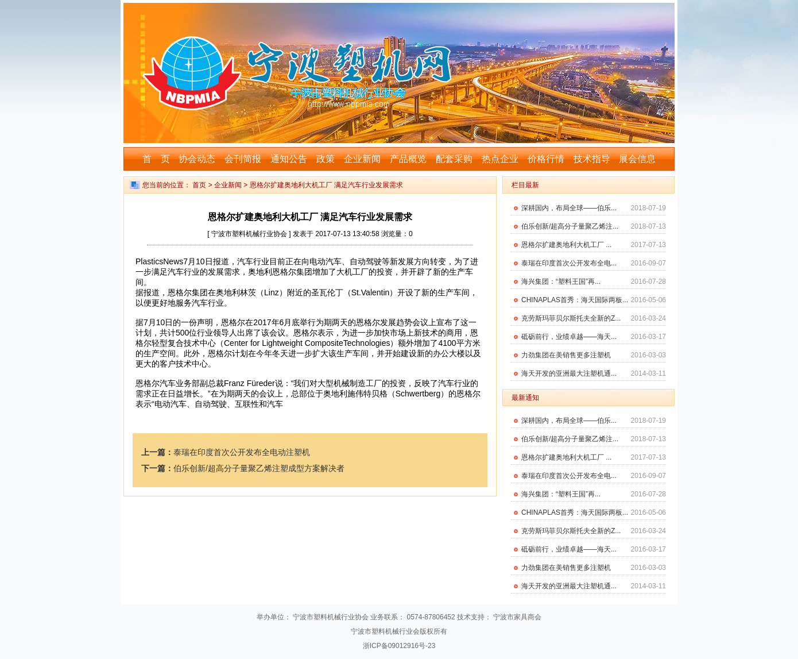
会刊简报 (242, 159)
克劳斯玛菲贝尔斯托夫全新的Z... (571, 318)
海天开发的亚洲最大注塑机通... (569, 373)
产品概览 (408, 159)
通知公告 (288, 159)
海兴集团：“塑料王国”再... (561, 282)
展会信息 (637, 159)
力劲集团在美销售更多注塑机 (566, 355)
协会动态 (197, 159)
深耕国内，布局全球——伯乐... (569, 208)
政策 (325, 159)
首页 (199, 185)
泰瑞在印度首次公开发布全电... (569, 263)
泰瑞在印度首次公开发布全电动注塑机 (241, 452)
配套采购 (454, 159)
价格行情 (546, 159)
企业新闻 (362, 159)
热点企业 (500, 159)
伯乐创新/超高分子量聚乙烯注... (569, 226)
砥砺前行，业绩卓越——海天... (569, 337)
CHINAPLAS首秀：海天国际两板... (574, 300)
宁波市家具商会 (517, 617)
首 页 (156, 159)
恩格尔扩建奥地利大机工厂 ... (566, 245)
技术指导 (592, 159)
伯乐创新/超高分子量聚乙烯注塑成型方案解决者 (258, 468)
